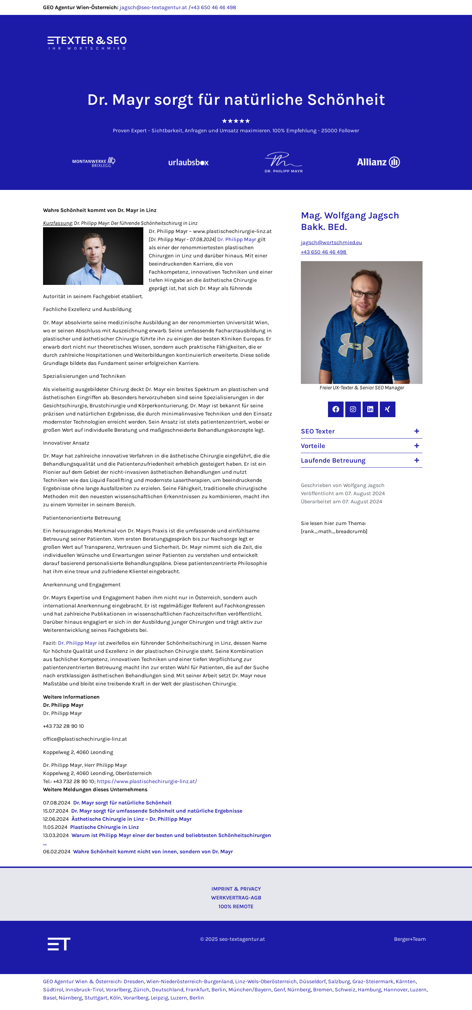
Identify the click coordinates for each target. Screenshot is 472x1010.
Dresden (134, 981)
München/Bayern (249, 989)
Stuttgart (95, 997)
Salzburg (339, 981)
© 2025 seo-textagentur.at (232, 939)
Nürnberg (299, 989)
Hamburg (369, 989)
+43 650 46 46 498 (213, 7)
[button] (362, 431)
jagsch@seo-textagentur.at (153, 7)
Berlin (218, 989)
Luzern (418, 989)
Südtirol (53, 989)
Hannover (396, 989)
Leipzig (159, 997)
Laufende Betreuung (333, 460)
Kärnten (406, 981)
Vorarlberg (118, 989)
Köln (115, 997)
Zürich (141, 989)
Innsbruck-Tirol (84, 989)
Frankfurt (197, 989)
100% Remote (236, 906)
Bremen (322, 989)
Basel (49, 997)
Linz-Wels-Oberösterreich (266, 981)
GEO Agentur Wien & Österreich (82, 981)
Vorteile (313, 446)
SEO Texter (318, 431)
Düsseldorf (312, 981)
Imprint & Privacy (236, 889)
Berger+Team (410, 939)
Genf (279, 989)
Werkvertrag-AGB (236, 897)
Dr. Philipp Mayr (236, 239)
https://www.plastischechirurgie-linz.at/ (147, 781)
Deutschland (167, 989)
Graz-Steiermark (372, 981)
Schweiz (345, 989)
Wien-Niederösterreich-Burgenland (189, 981)
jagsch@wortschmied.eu (331, 242)
